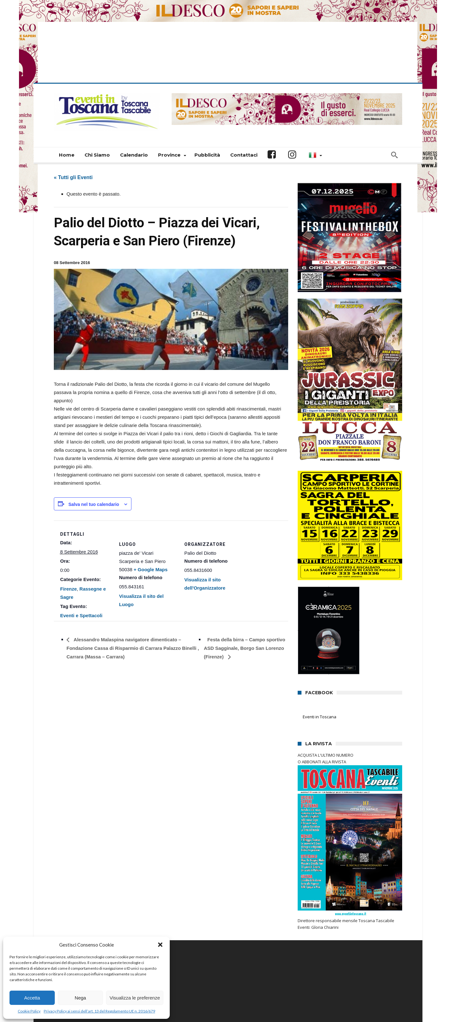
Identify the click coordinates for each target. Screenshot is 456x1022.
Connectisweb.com (170, 997)
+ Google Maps (151, 530)
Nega (80, 997)
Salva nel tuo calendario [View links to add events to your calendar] (93, 465)
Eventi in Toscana (320, 678)
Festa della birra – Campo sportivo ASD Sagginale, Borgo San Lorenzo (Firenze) (244, 609)
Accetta (32, 997)
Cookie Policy (29, 1011)
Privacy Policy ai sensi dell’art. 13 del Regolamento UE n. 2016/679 (99, 1011)
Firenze (68, 549)
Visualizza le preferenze (135, 997)
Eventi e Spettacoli (81, 576)
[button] (160, 944)
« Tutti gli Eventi (73, 138)
